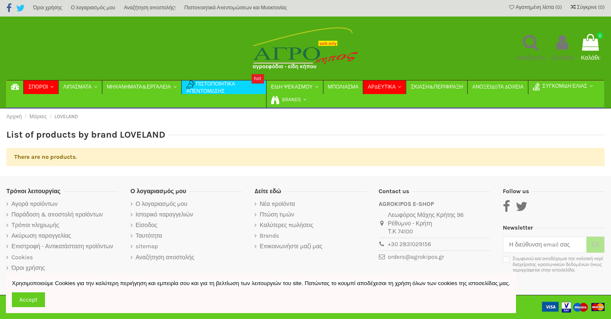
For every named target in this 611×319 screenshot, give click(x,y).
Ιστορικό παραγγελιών (164, 214)
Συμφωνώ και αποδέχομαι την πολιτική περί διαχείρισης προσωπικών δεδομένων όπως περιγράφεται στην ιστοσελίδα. (558, 264)
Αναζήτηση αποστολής (165, 257)
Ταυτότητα (149, 235)
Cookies (22, 257)
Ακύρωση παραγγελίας (41, 235)
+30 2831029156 (409, 244)
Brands (269, 235)
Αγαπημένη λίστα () (536, 7)
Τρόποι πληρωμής (35, 225)
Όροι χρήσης (48, 8)
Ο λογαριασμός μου (93, 8)
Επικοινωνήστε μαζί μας (291, 246)
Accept (29, 299)
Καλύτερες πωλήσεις (286, 225)
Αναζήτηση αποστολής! (150, 8)
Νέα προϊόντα (277, 204)
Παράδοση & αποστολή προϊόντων (57, 214)
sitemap (147, 246)
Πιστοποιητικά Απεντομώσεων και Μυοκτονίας (236, 8)
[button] (288, 101)
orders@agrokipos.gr (416, 257)
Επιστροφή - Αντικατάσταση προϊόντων (62, 246)
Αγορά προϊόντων (34, 204)
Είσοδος (146, 225)
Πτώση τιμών (277, 214)
